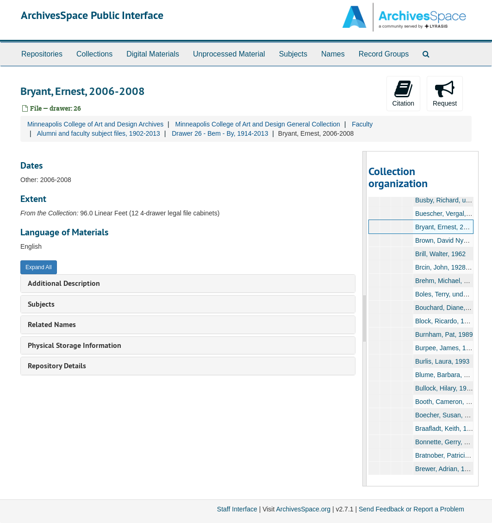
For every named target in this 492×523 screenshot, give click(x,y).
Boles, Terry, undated (445, 294)
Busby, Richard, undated (450, 200)
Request (445, 93)
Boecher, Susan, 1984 (447, 415)
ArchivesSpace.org (303, 509)
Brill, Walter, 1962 (440, 254)
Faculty (362, 124)
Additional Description (64, 283)
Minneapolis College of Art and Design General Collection (257, 124)
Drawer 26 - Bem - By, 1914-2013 (220, 133)
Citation (403, 93)
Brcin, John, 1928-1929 (448, 267)
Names (333, 54)
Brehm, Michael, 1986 (446, 280)
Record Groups (384, 54)
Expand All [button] (38, 267)
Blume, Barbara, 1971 (446, 374)
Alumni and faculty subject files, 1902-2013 (98, 133)
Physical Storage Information (74, 345)
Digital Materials (152, 54)
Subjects (293, 54)
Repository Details (57, 366)
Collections (94, 54)
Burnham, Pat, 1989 (444, 334)
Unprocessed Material (229, 54)
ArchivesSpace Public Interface (92, 15)
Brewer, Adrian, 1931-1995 (453, 469)
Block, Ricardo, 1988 (445, 321)
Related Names (52, 324)
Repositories (41, 54)
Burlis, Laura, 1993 (442, 361)
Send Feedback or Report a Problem (411, 509)
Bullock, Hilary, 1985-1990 (452, 388)
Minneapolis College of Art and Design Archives (95, 124)
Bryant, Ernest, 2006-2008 (453, 227)
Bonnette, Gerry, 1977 (447, 442)
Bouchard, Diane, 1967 (448, 307)
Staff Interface (237, 509)
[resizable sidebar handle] (365, 318)
